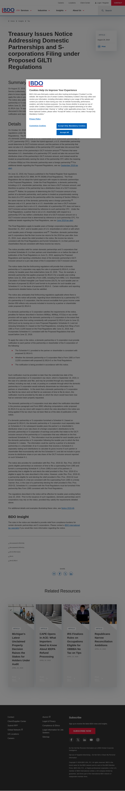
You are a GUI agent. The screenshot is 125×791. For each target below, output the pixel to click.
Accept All (64, 132)
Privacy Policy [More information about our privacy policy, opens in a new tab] (35, 119)
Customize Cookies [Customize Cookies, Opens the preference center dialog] (37, 126)
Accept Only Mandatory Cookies (72, 126)
